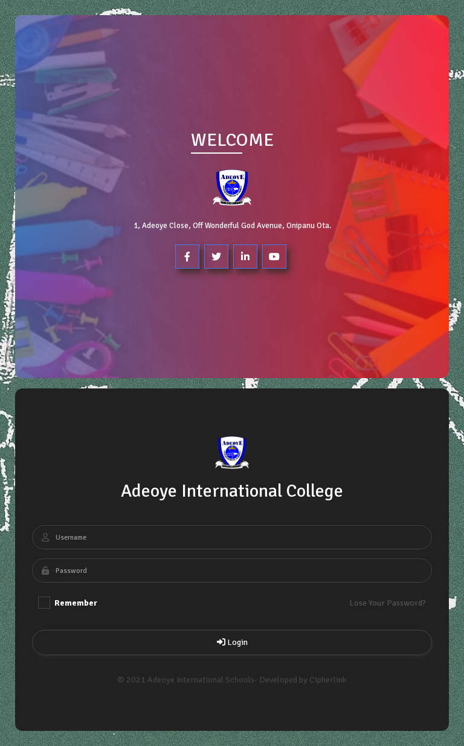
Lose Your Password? (387, 603)
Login (231, 642)
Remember (67, 603)
